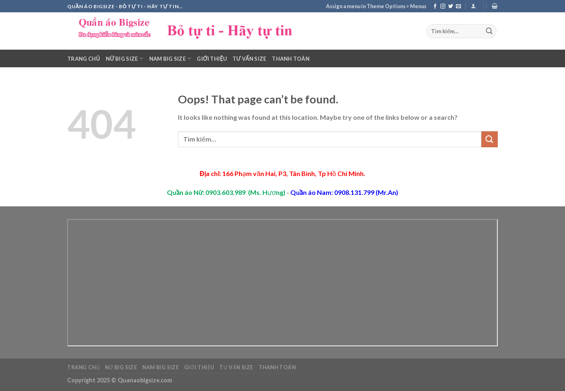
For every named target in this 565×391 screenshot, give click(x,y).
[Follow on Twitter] (450, 6)
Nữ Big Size (125, 58)
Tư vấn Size (249, 58)
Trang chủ (83, 58)
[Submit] (489, 31)
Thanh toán (291, 58)
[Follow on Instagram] (442, 6)
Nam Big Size (170, 58)
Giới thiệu (212, 58)
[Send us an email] (458, 6)
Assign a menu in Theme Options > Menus (376, 6)
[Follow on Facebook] (435, 6)
